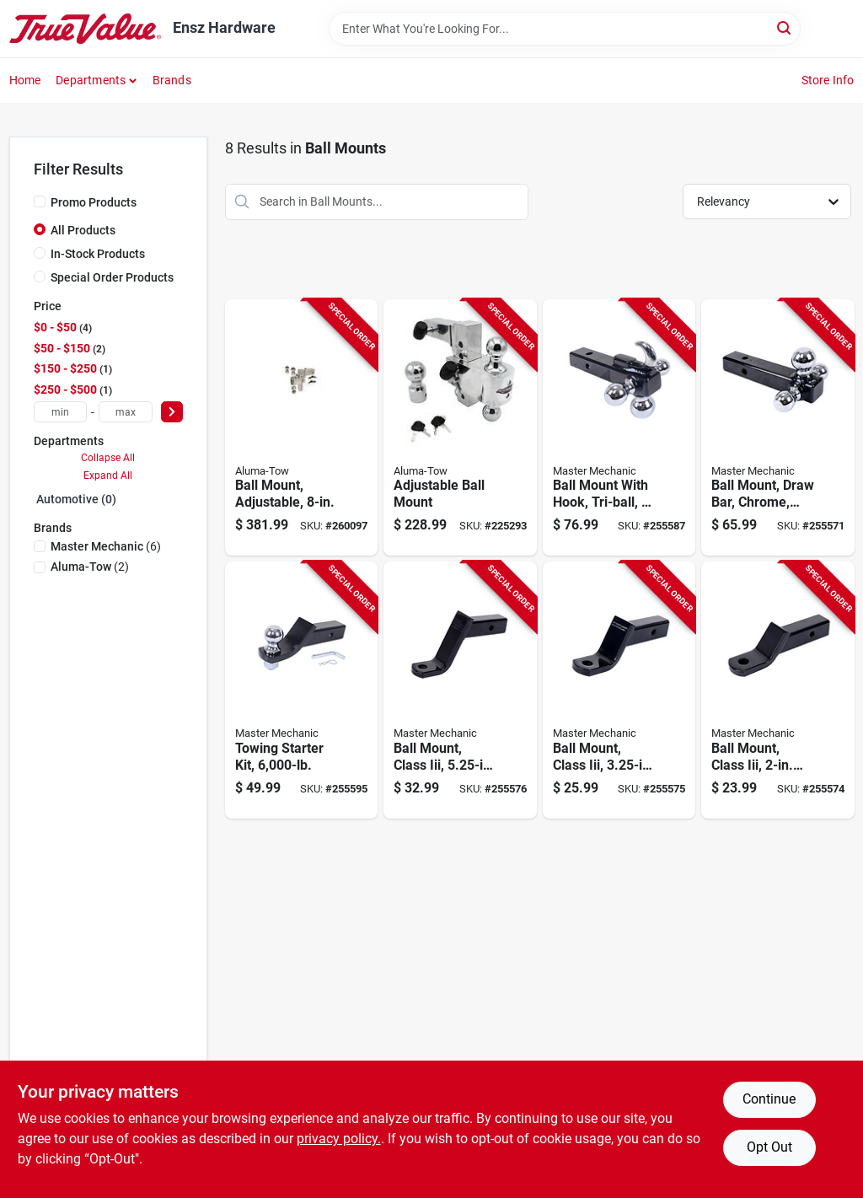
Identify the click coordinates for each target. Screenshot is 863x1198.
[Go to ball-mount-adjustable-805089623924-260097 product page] (301, 427)
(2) (90, 566)
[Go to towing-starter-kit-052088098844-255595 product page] (301, 690)
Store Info (828, 80)
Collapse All (108, 458)
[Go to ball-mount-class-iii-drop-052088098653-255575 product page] (619, 690)
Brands (172, 80)
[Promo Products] (40, 201)
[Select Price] (172, 411)
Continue (769, 1099)
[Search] (785, 27)
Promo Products (94, 202)
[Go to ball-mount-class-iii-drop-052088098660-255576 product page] (460, 690)
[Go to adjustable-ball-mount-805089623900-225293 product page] (460, 427)
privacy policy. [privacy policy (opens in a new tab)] (339, 1139)
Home (25, 80)
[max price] (126, 411)
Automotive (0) (76, 499)
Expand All (107, 475)
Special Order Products (112, 277)
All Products (83, 230)
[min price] (61, 411)
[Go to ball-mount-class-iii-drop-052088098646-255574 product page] (778, 690)
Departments (91, 80)
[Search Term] (565, 29)
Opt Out (769, 1147)
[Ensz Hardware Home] (85, 28)
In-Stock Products (98, 254)
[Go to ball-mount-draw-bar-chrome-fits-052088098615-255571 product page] (778, 427)
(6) (106, 546)
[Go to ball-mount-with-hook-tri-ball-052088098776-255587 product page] (619, 427)
